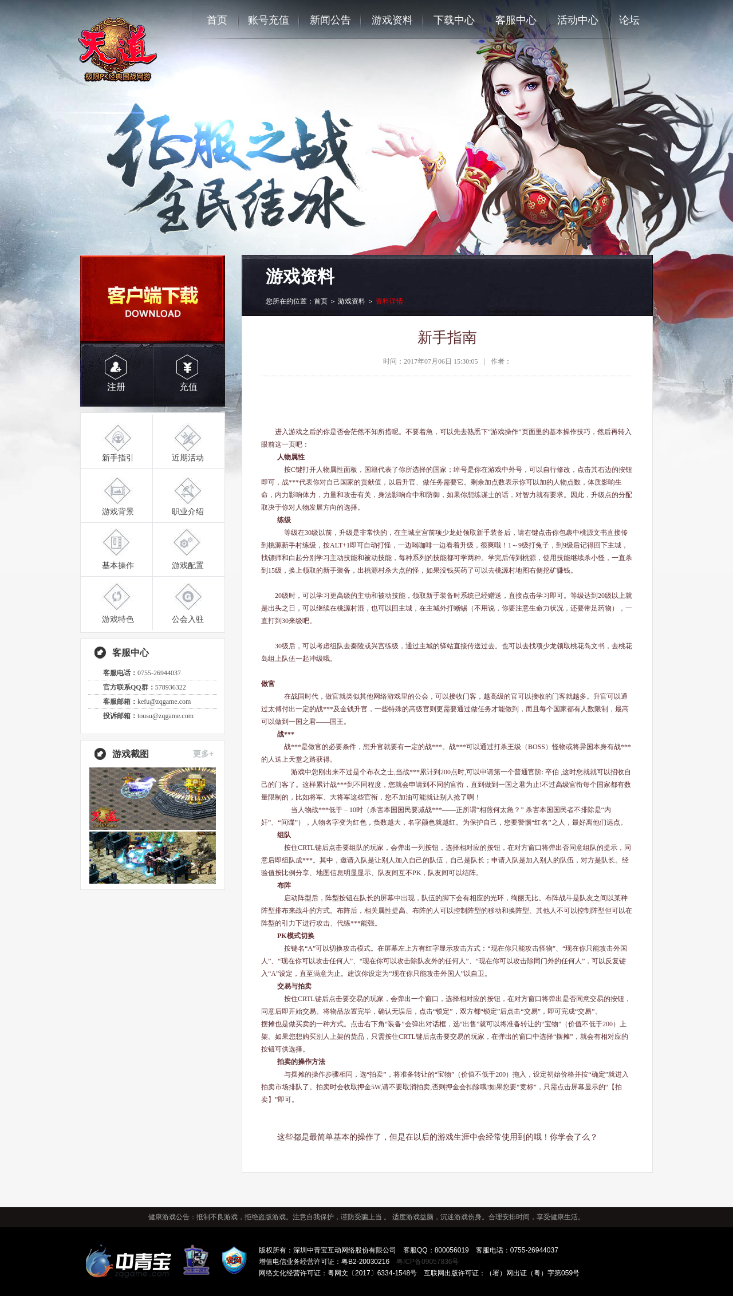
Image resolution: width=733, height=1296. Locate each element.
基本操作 (118, 565)
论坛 (629, 20)
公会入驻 (188, 619)
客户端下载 (152, 299)
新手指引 (118, 457)
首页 (217, 20)
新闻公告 (330, 20)
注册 (116, 387)
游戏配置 (188, 565)
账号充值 (268, 20)
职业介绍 (188, 511)
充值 (188, 387)
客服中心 (516, 20)
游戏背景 (118, 511)
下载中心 (454, 20)
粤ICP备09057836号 (427, 1262)
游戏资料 (392, 20)
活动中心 (577, 20)
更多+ (203, 753)
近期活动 (188, 457)
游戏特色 (118, 619)
